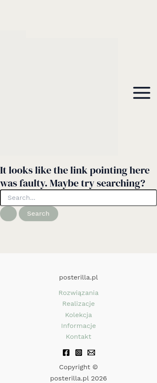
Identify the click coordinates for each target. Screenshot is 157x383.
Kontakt (78, 336)
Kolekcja (78, 315)
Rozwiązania (79, 293)
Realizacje (78, 303)
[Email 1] (91, 352)
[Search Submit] (8, 213)
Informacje (78, 326)
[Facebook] (66, 352)
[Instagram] (78, 352)
